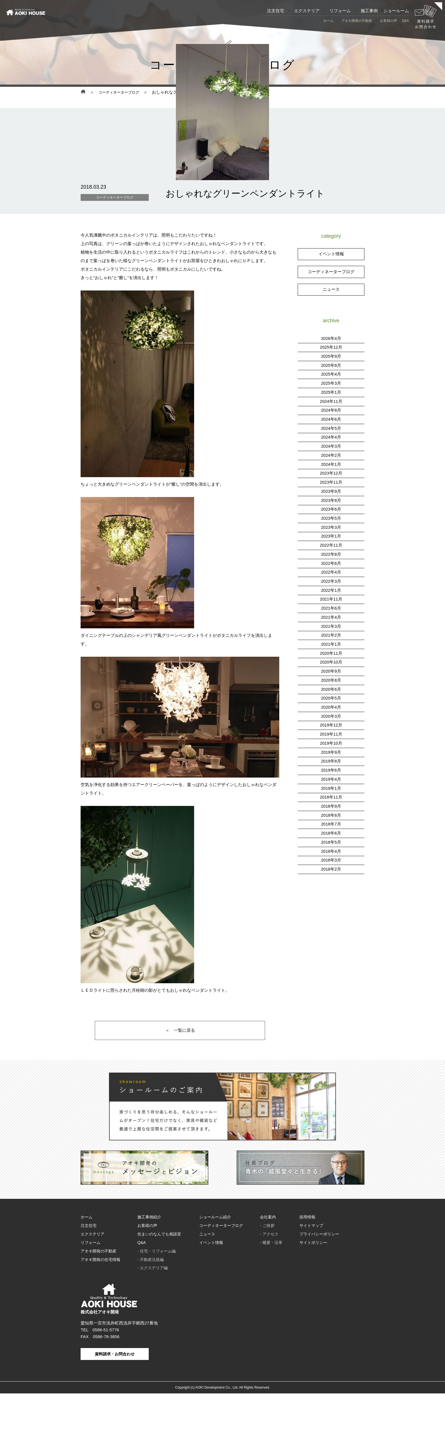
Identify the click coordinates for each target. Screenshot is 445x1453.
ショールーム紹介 (215, 1280)
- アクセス (269, 1296)
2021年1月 (331, 693)
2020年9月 (331, 719)
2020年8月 (331, 728)
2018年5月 (331, 886)
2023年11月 (331, 534)
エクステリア (307, 10)
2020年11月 (331, 702)
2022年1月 (331, 640)
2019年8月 (331, 807)
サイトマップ (311, 1288)
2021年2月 (331, 684)
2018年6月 (331, 877)
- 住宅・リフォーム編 (156, 1312)
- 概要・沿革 (271, 1304)
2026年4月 (331, 394)
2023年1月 (331, 587)
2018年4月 (331, 895)
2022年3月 (331, 631)
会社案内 (268, 1280)
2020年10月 (331, 710)
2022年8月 (331, 605)
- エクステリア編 (152, 1328)
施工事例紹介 (149, 1280)
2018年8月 (331, 860)
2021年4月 (331, 666)
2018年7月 (331, 869)
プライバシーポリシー (319, 1296)
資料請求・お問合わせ (115, 1413)
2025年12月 (331, 403)
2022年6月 (331, 614)
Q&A (405, 21)
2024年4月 (331, 490)
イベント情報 (331, 311)
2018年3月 (331, 904)
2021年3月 (331, 675)
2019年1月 (331, 833)
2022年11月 (331, 596)
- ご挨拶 (267, 1288)
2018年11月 (331, 842)
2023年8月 (331, 552)
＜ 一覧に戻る (180, 1090)
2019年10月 (331, 789)
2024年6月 (331, 473)
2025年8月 (331, 420)
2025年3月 (331, 438)
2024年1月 (331, 517)
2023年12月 (331, 526)
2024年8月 (331, 464)
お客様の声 (388, 21)
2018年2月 (331, 913)
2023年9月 (331, 543)
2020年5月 (331, 746)
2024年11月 (331, 455)
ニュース (331, 345)
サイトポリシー (313, 1304)
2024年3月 (331, 499)
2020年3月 (331, 763)
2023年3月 (331, 578)
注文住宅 (275, 10)
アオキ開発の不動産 (356, 21)
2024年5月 (331, 482)
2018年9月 (331, 851)
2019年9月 (331, 798)
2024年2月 (331, 508)
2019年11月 (331, 781)
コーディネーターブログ (121, 92)
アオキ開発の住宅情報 (100, 1320)
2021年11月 (331, 649)
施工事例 (369, 10)
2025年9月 (331, 411)
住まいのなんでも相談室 (159, 1296)
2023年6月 (331, 561)
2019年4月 (331, 825)
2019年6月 (331, 816)
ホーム (328, 21)
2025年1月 (331, 447)
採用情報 (307, 1280)
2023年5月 (331, 570)
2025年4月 (331, 429)
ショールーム (396, 10)
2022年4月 (331, 622)
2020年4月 (331, 754)
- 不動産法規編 (150, 1320)
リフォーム (340, 10)
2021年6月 (331, 658)
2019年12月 (331, 772)
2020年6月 (331, 737)
